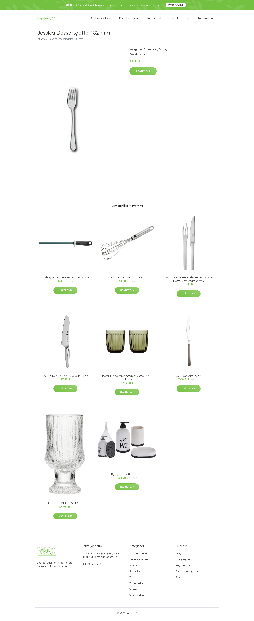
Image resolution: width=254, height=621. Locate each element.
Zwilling (163, 51)
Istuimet (133, 567)
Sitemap (180, 579)
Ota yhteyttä (183, 561)
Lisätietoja (143, 73)
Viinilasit (173, 19)
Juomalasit (153, 19)
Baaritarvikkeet (129, 19)
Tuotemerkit (206, 19)
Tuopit (132, 579)
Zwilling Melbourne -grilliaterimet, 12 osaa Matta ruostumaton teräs (188, 281)
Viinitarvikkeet (137, 597)
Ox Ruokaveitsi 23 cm (188, 378)
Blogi (188, 19)
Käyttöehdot (183, 567)
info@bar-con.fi (92, 566)
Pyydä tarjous (176, 5)
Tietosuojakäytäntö (187, 573)
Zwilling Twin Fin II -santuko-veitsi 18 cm (65, 378)
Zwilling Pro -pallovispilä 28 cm (127, 279)
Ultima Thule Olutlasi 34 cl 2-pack (65, 505)
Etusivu (41, 41)
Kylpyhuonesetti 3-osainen (127, 476)
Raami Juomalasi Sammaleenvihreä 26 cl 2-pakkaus (127, 380)
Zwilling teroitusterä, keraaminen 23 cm (65, 279)
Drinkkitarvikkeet (101, 19)
